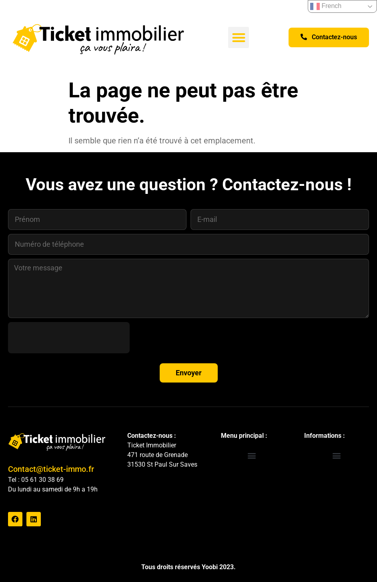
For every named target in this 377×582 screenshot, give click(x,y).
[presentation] (69, 337)
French (325, 6)
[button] (238, 37)
